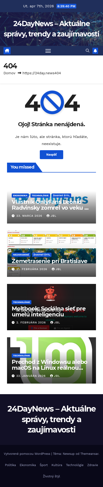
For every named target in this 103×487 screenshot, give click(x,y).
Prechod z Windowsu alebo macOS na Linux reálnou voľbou (49, 367)
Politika (10, 465)
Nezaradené (21, 254)
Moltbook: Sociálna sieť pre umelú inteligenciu (49, 311)
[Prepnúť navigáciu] (48, 50)
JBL (51, 215)
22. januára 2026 (31, 375)
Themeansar (89, 454)
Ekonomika (20, 195)
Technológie (40, 195)
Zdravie (92, 465)
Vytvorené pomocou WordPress (27, 454)
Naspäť (51, 154)
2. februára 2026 (31, 322)
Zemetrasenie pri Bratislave (49, 261)
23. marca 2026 (29, 215)
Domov (9, 73)
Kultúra (57, 465)
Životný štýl (61, 195)
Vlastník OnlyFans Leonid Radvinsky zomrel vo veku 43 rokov (51, 207)
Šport (44, 465)
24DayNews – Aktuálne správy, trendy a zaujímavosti (51, 419)
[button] (87, 50)
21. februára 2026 (32, 269)
